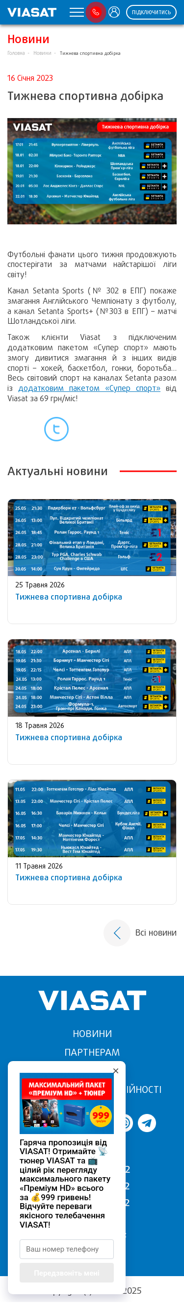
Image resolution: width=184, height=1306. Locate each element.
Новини (42, 53)
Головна (16, 53)
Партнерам (92, 1052)
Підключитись (151, 12)
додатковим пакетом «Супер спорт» (89, 388)
